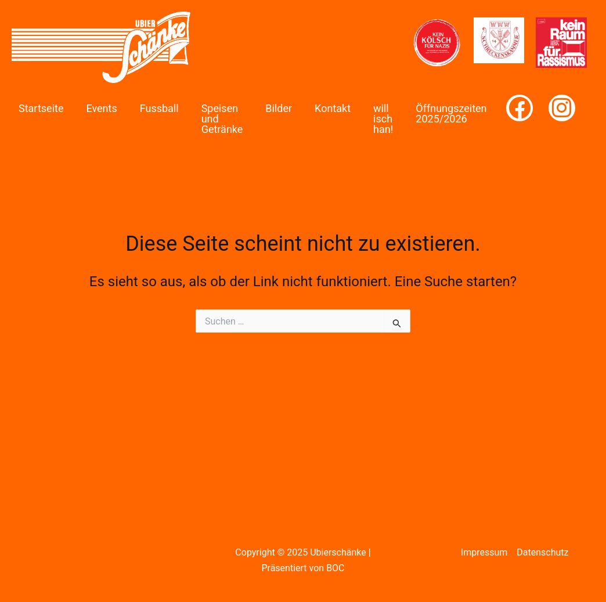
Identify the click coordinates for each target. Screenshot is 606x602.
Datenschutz (542, 552)
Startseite (41, 108)
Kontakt (333, 108)
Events (101, 108)
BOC (335, 568)
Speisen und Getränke (222, 118)
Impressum (484, 552)
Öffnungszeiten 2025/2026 (451, 113)
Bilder (278, 108)
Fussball (159, 108)
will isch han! (383, 118)
